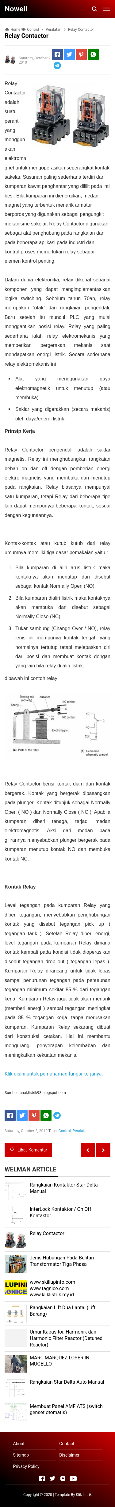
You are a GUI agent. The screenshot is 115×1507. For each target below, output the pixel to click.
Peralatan (81, 1131)
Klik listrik (83, 1495)
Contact (66, 1443)
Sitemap (21, 1455)
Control (65, 1131)
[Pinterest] (81, 54)
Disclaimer (69, 1455)
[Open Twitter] (52, 1478)
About (19, 1443)
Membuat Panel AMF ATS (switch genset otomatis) (66, 1409)
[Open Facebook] (42, 1478)
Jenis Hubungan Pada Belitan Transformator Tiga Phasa (62, 1261)
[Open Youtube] (73, 1478)
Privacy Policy (26, 1466)
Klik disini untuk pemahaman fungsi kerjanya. (54, 1074)
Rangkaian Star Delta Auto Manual (67, 1382)
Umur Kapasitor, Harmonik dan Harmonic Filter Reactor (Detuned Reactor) (66, 1338)
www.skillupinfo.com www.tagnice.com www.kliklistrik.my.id (52, 1288)
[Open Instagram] (63, 1478)
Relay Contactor (47, 1233)
